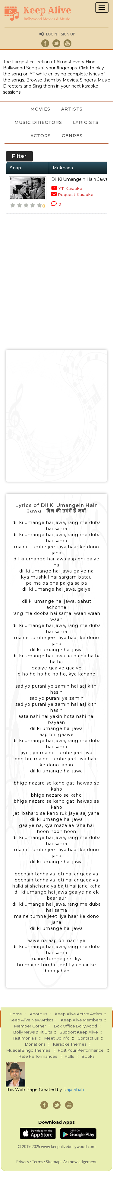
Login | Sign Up (60, 34)
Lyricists (86, 122)
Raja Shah (73, 1089)
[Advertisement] (56, 416)
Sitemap (53, 1161)
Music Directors (38, 122)
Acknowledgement (80, 1161)
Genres (72, 135)
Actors (40, 135)
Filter (19, 156)
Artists (72, 109)
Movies (40, 109)
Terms (37, 1161)
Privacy (22, 1161)
